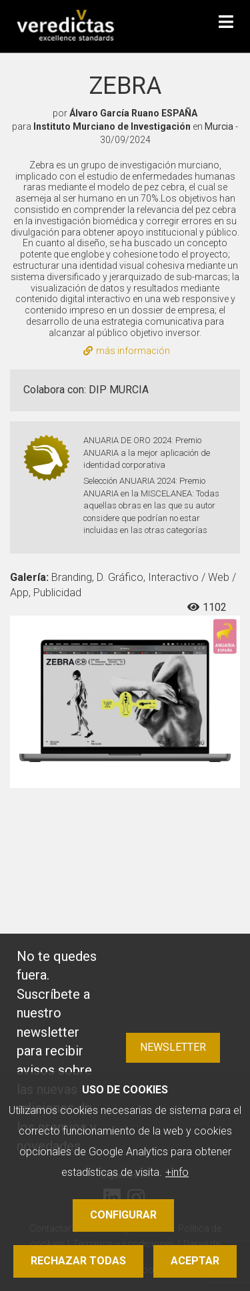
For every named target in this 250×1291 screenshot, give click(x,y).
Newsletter (173, 1047)
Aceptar (195, 1260)
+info (177, 1172)
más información (126, 350)
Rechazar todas (78, 1260)
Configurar (123, 1214)
